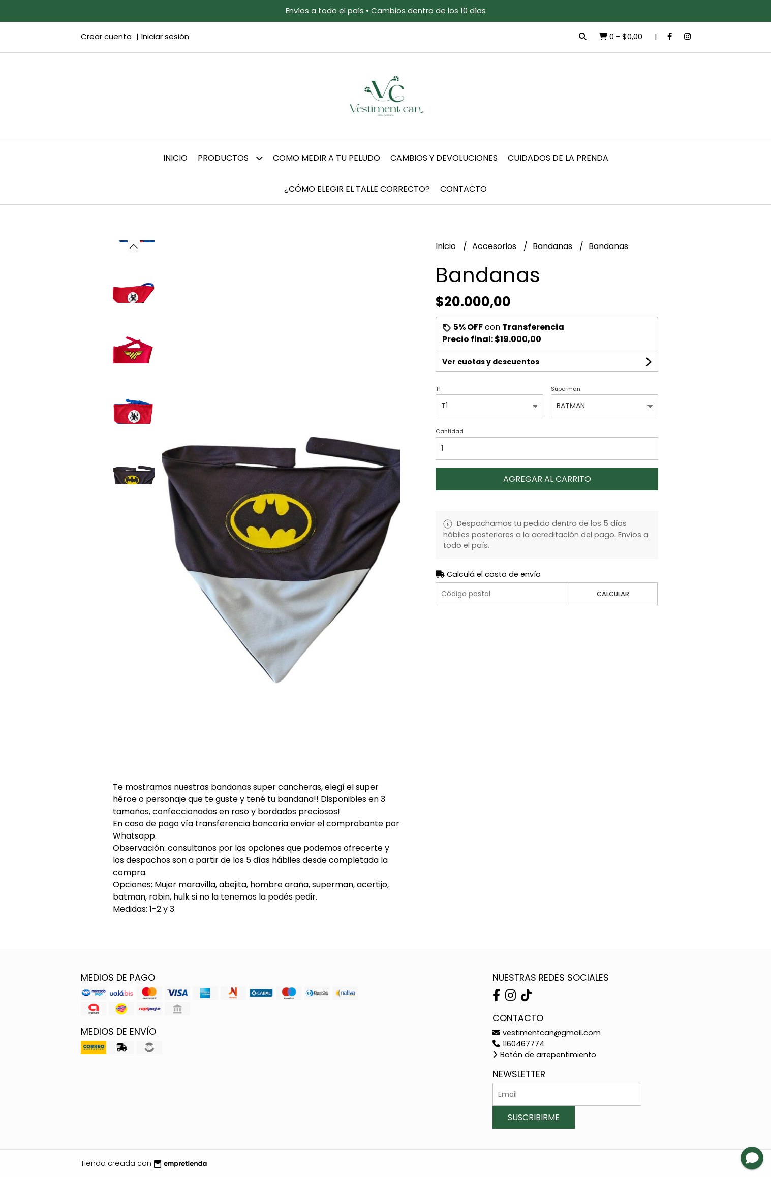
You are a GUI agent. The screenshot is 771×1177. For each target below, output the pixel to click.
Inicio (175, 158)
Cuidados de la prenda (558, 158)
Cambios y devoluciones (444, 158)
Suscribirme (534, 1117)
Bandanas (553, 246)
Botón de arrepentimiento (544, 1054)
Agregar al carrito (547, 479)
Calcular (613, 594)
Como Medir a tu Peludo (326, 158)
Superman (565, 389)
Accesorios (495, 246)
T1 (438, 389)
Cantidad (450, 431)
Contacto (463, 189)
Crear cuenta (106, 36)
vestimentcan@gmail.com (546, 1033)
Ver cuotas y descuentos (490, 362)
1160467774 (518, 1044)
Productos (230, 157)
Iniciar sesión (165, 36)
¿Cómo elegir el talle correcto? (357, 189)
